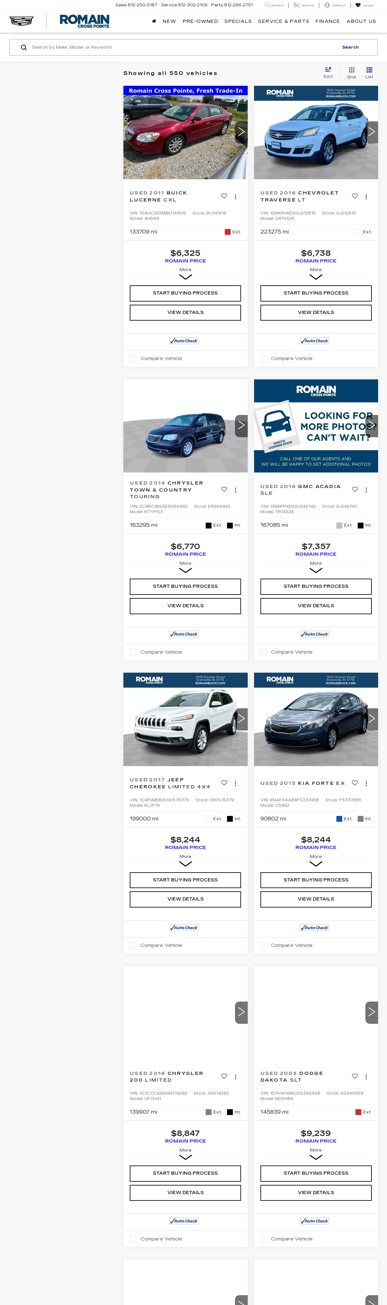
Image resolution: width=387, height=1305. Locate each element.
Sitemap (87, 1172)
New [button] (169, 21)
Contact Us (214, 1128)
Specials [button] (238, 21)
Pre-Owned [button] (200, 21)
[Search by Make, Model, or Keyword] (184, 47)
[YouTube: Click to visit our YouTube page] (299, 1123)
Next (302, 985)
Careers (209, 1146)
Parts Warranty (128, 1128)
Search (350, 47)
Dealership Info (219, 1120)
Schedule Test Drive (40, 1146)
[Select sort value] (330, 73)
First (200, 985)
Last (328, 985)
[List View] (369, 73)
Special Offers (33, 1137)
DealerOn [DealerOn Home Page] (66, 1172)
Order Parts (122, 1146)
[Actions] (235, 196)
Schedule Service (129, 1137)
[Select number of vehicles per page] (360, 985)
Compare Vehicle (161, 358)
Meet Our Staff (219, 1137)
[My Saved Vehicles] (364, 5)
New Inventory (32, 1120)
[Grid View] (350, 73)
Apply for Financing (132, 1120)
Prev (226, 985)
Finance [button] (328, 21)
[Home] (154, 21)
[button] (241, 132)
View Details (185, 312)
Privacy (106, 1172)
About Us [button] (361, 21)
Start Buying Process (185, 293)
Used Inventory (33, 1128)
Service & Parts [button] (283, 21)
